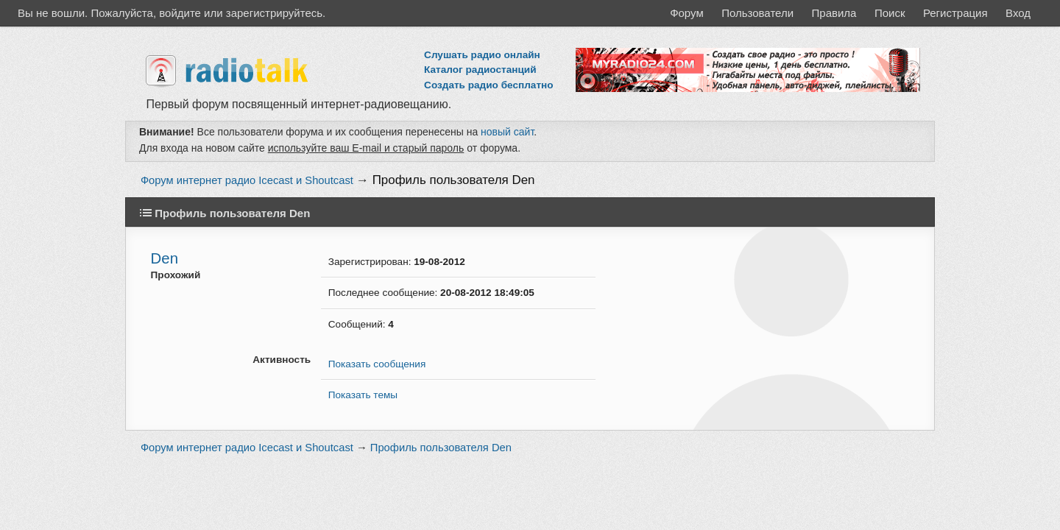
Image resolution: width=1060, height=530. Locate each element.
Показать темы (363, 394)
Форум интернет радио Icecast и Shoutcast (247, 180)
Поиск (890, 13)
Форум (687, 13)
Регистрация (955, 13)
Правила (834, 13)
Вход (1018, 13)
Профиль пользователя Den (453, 180)
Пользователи (757, 13)
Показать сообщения (376, 364)
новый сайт (507, 132)
